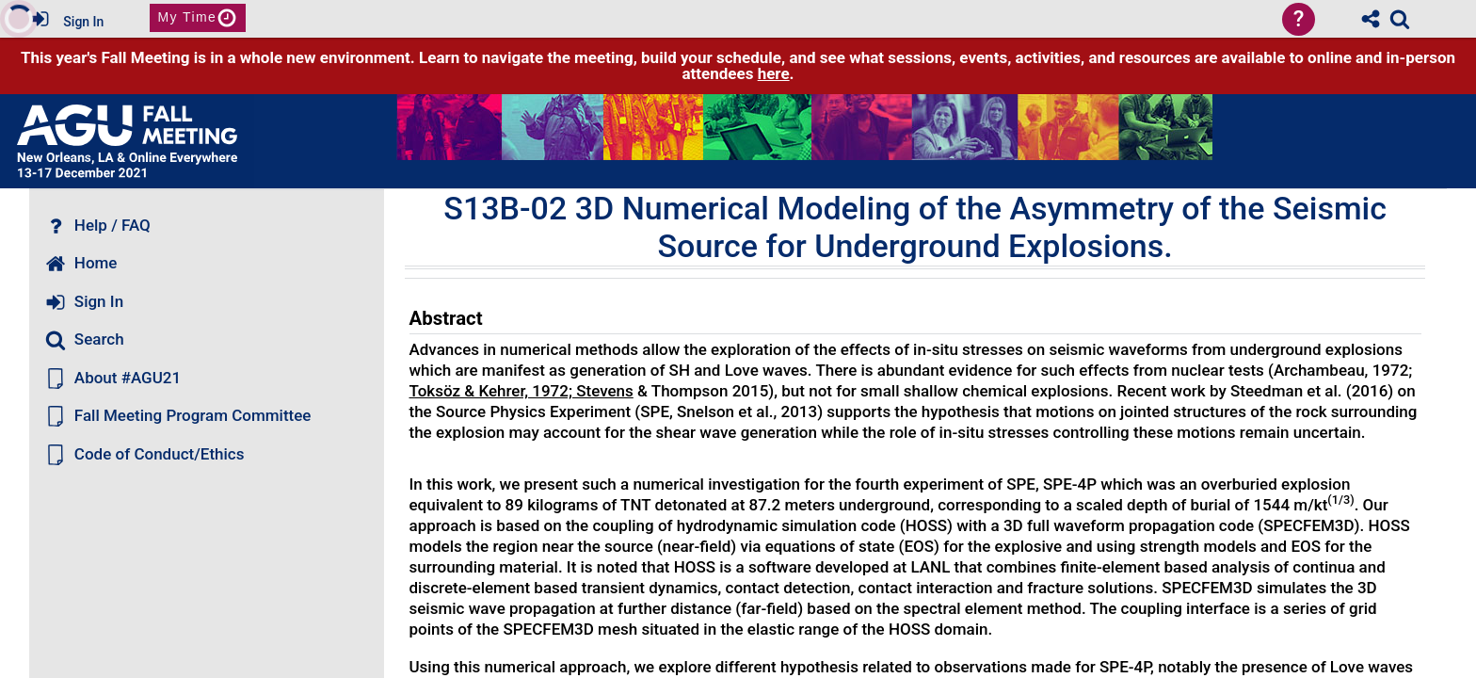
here (774, 73)
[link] (1399, 18)
